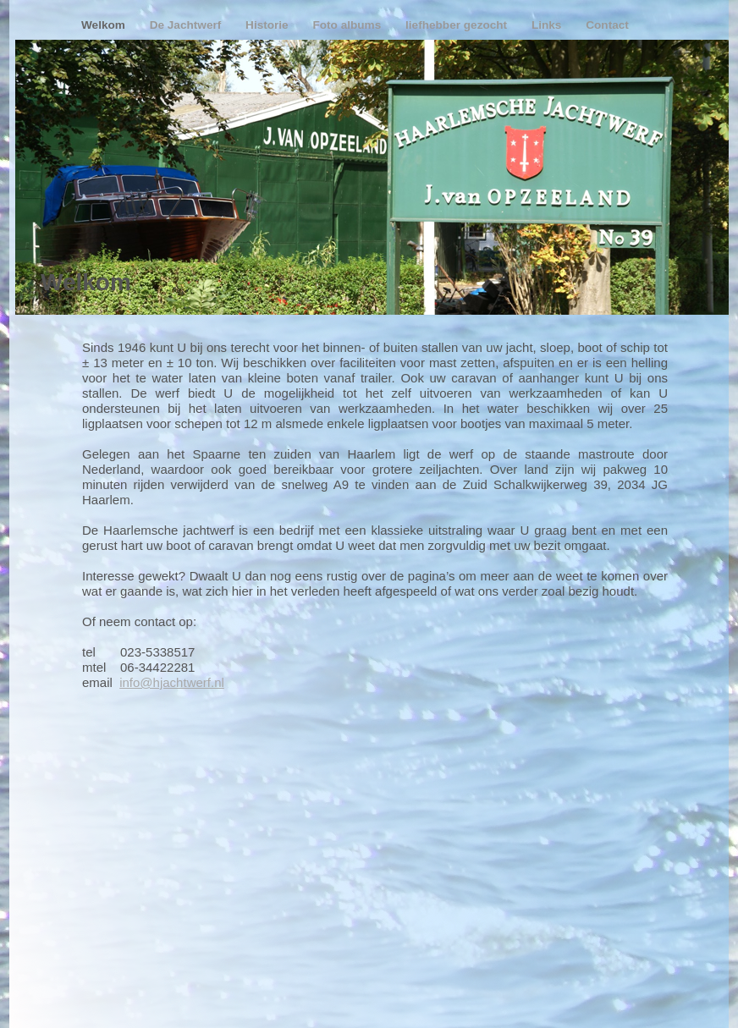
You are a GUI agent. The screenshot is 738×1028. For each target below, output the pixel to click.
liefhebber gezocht (457, 25)
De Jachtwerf (187, 25)
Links (548, 25)
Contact (607, 25)
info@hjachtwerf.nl (171, 682)
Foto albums (348, 25)
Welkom (105, 25)
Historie (268, 25)
